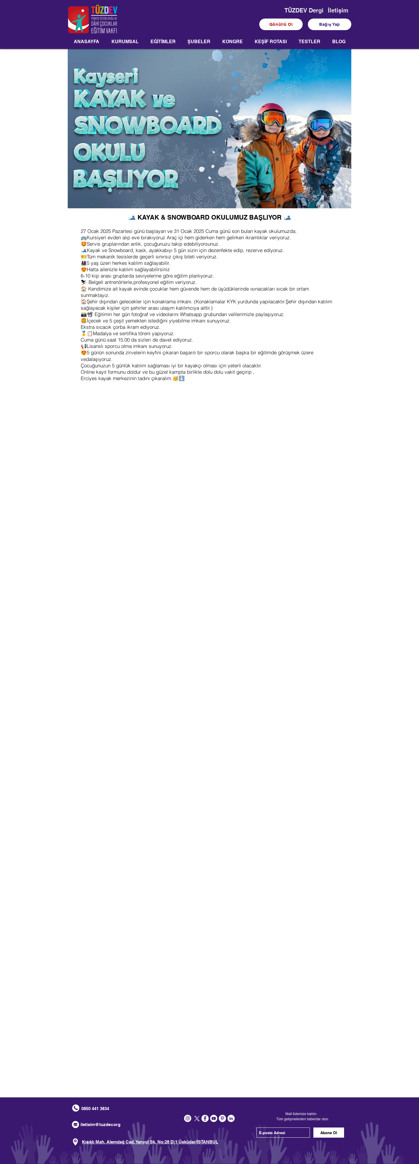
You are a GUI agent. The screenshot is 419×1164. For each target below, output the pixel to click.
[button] (124, 43)
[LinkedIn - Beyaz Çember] (231, 1118)
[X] (196, 1118)
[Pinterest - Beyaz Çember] (222, 1118)
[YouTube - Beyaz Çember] (213, 1118)
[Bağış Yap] (329, 24)
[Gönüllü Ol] (281, 24)
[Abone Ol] (328, 1132)
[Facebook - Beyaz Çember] (205, 1118)
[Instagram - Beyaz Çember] (187, 1118)
